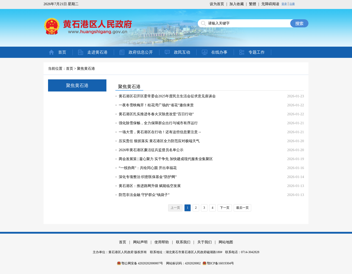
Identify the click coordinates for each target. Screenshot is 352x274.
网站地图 (226, 242)
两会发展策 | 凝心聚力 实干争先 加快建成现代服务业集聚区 (166, 159)
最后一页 (242, 207)
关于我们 (204, 242)
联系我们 (183, 242)
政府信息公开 (141, 52)
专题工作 (257, 52)
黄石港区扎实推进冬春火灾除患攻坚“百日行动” (156, 114)
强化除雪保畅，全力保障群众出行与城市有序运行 (158, 123)
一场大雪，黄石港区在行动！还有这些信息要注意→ (160, 132)
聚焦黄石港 (86, 68)
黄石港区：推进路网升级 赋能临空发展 (150, 186)
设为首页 (217, 4)
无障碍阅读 (270, 4)
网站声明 (140, 242)
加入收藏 (236, 4)
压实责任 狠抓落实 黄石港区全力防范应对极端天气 (159, 141)
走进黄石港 (97, 52)
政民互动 (182, 52)
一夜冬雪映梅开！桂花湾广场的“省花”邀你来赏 (156, 105)
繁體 (252, 4)
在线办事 (219, 52)
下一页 (224, 207)
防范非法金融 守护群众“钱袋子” (144, 195)
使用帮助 (161, 242)
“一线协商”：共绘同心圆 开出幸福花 (148, 168)
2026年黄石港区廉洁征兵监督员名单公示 (151, 150)
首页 (62, 52)
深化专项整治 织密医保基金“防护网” (148, 177)
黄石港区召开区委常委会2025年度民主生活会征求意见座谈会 (167, 96)
